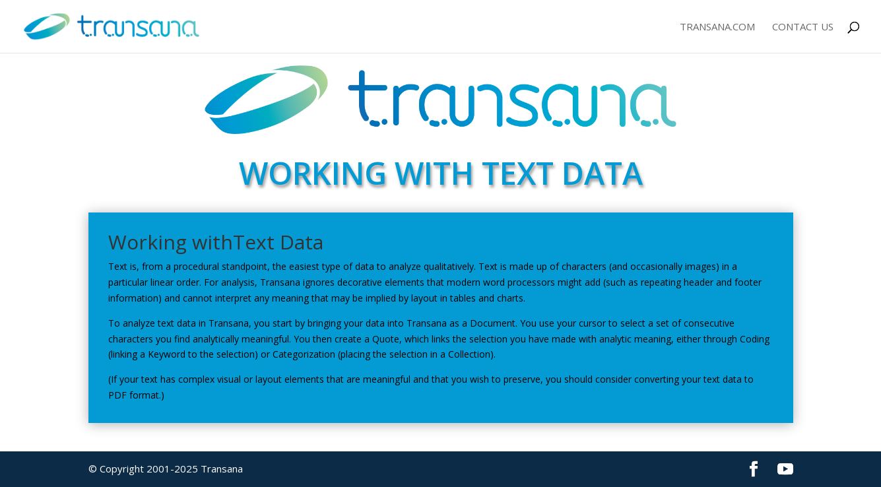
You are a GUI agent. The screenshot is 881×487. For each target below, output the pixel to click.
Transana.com (717, 27)
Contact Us (802, 27)
